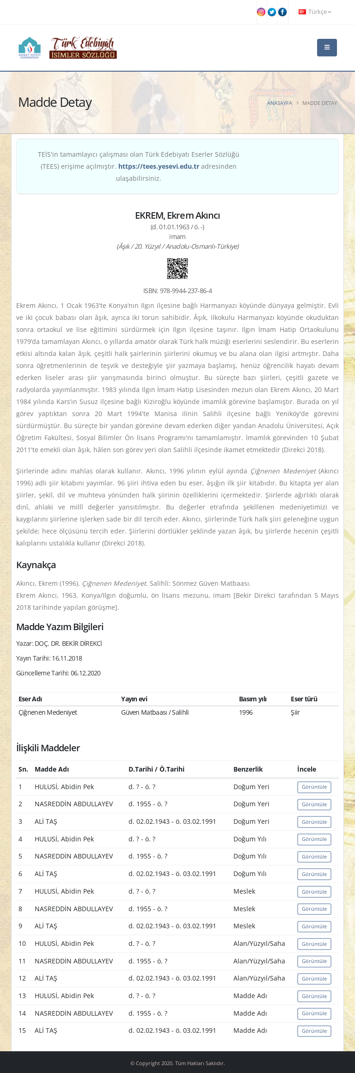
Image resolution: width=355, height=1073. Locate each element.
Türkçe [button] (315, 12)
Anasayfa (279, 102)
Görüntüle (314, 786)
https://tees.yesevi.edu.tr (158, 166)
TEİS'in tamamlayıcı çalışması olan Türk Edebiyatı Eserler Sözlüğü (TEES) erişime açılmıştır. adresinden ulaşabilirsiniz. (138, 166)
